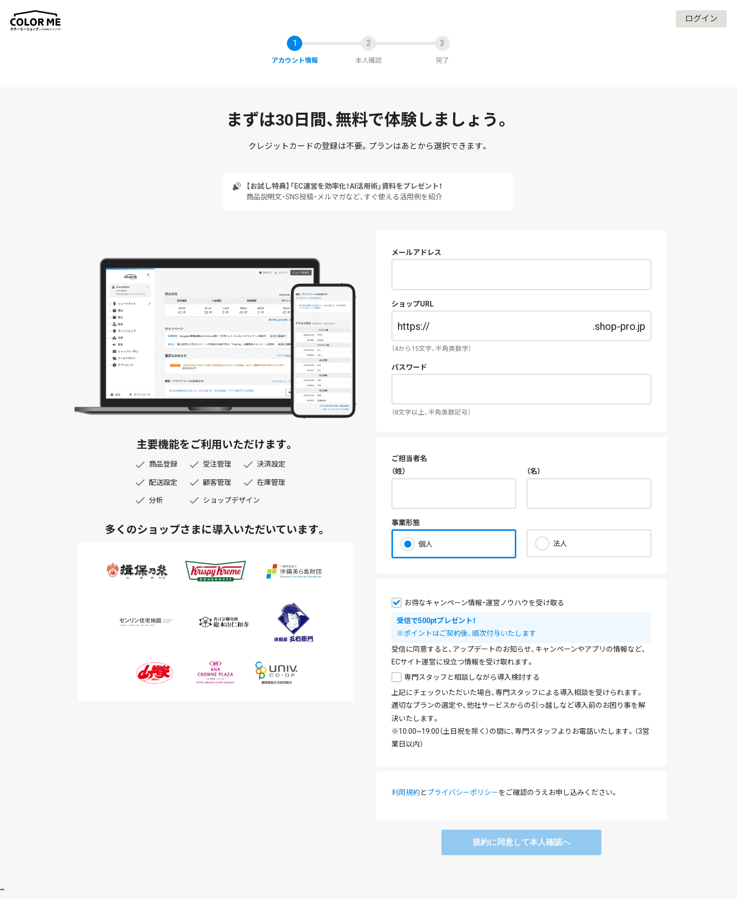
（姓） (398, 471)
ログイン (701, 18)
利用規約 (405, 792)
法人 (560, 544)
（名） (534, 471)
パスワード (409, 367)
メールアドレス (416, 252)
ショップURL (412, 304)
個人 (425, 544)
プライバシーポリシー (462, 792)
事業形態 (405, 523)
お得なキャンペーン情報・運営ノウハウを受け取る (484, 603)
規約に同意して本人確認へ (521, 842)
